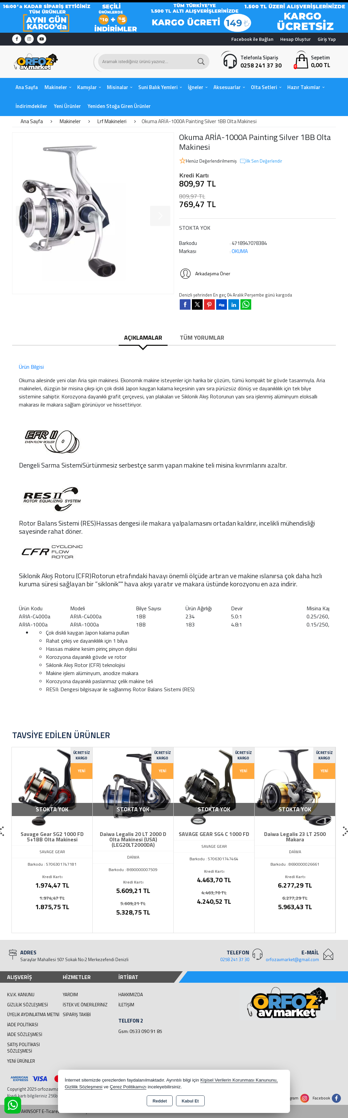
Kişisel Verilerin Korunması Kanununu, (239, 1080)
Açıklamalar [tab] (143, 337)
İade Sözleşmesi (24, 1034)
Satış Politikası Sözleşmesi (23, 1048)
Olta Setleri (264, 87)
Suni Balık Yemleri (158, 87)
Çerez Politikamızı (128, 1086)
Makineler (56, 87)
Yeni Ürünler (21, 1061)
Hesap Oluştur (295, 39)
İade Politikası (22, 1024)
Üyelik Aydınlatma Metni (33, 1014)
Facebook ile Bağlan (252, 39)
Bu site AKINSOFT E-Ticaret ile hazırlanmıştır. (49, 1111)
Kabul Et (190, 1101)
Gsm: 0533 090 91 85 (140, 1031)
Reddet (159, 1101)
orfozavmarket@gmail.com (292, 959)
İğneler (195, 87)
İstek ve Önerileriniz (85, 1004)
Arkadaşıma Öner (204, 273)
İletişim (126, 1004)
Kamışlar (87, 87)
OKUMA (240, 251)
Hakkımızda (130, 994)
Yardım (70, 994)
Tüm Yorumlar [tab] (202, 337)
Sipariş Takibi (77, 1014)
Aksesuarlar (227, 87)
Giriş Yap (327, 39)
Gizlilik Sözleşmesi (27, 1004)
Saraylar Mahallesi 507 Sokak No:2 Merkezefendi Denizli (74, 959)
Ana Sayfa (27, 87)
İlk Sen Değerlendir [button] (260, 161)
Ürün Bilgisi (31, 367)
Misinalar (117, 87)
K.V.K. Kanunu (20, 994)
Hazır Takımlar (303, 87)
